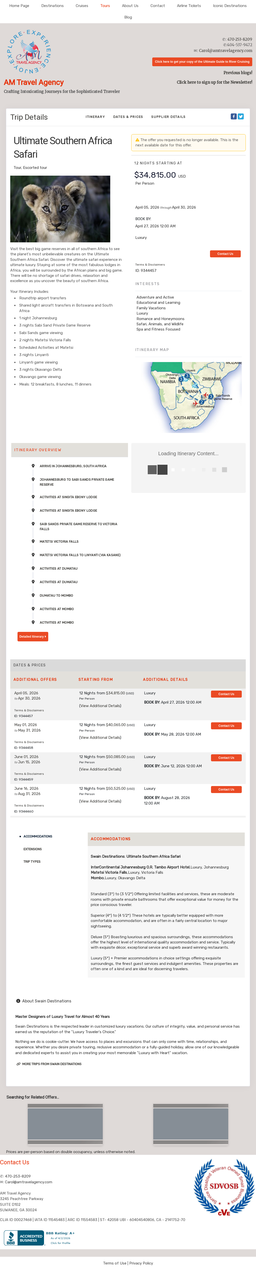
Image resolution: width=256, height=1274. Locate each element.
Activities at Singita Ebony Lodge (68, 497)
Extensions (33, 849)
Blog (128, 17)
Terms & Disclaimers (150, 264)
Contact (157, 5)
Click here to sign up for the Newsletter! (214, 82)
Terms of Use (114, 1263)
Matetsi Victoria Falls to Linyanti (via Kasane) (80, 555)
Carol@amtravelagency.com (225, 50)
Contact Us (225, 254)
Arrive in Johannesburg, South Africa (73, 466)
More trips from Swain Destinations (49, 1064)
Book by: (152, 702)
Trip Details (29, 117)
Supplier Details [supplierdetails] (168, 117)
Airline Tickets (189, 5)
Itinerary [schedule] (95, 117)
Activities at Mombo (57, 609)
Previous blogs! (238, 72)
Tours (105, 5)
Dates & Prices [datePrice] (128, 117)
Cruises (82, 5)
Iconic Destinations (230, 5)
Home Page (19, 5)
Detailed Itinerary (33, 636)
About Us (130, 5)
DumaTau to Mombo (56, 595)
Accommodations (38, 836)
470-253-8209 (240, 39)
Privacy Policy (141, 1263)
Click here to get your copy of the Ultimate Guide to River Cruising (202, 61)
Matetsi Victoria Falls (59, 541)
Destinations (52, 5)
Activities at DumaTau (59, 568)
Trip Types (32, 861)
